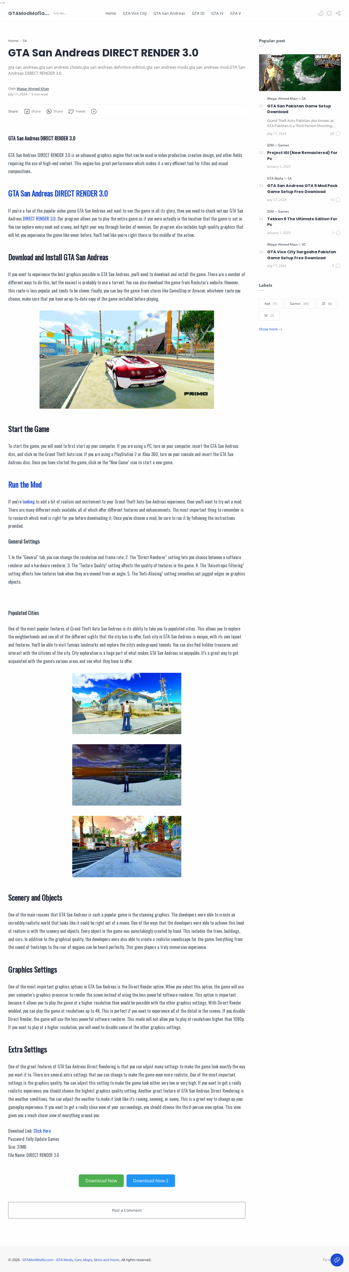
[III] (327, 304)
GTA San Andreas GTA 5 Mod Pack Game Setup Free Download (302, 188)
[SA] (304, 98)
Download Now (101, 1181)
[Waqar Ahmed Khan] (33, 88)
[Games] (283, 145)
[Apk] (270, 304)
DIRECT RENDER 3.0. (39, 218)
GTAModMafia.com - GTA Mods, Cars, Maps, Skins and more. (30, 13)
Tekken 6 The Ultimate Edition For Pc (302, 222)
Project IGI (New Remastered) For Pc (302, 155)
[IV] (269, 316)
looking (29, 501)
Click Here (42, 1131)
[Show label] (270, 329)
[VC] (304, 244)
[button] (320, 13)
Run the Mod (24, 484)
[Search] (329, 13)
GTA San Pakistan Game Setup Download (299, 109)
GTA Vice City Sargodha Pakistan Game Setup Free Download (301, 255)
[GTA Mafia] (275, 178)
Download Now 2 (151, 1181)
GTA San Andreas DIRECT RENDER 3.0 (58, 193)
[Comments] (335, 133)
